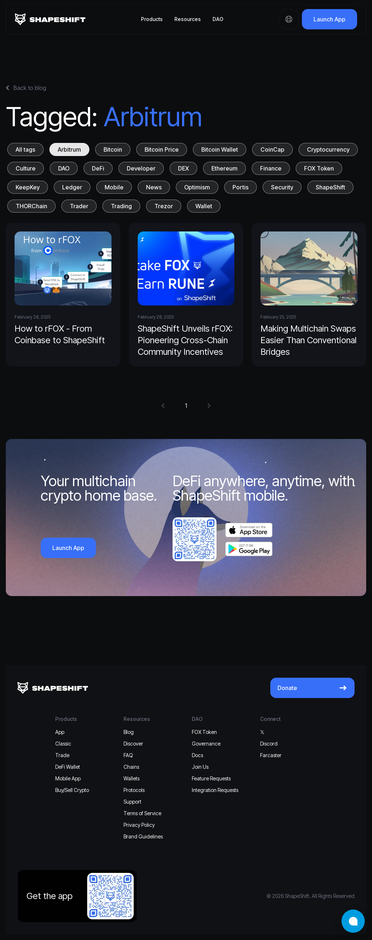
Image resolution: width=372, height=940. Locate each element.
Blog (129, 732)
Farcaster (271, 755)
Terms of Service (142, 813)
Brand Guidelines (143, 836)
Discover (133, 743)
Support (132, 802)
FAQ (128, 755)
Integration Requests (215, 790)
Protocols (134, 790)
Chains (131, 767)
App (59, 732)
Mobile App (68, 778)
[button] (163, 405)
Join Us (200, 767)
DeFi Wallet (67, 767)
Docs (197, 755)
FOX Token (204, 732)
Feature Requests (211, 778)
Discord (269, 743)
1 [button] (186, 405)
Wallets (132, 778)
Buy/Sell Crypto (72, 790)
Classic (63, 743)
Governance (206, 743)
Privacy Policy (139, 825)
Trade (62, 755)
